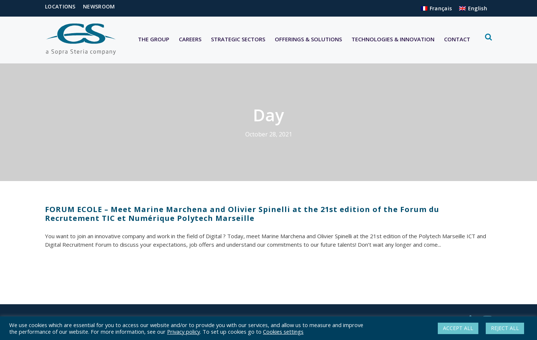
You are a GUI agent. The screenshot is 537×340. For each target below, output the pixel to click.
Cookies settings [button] (283, 331)
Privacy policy (183, 331)
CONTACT (457, 39)
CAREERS (190, 39)
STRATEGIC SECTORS (238, 39)
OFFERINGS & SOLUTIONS (308, 39)
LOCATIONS (60, 6)
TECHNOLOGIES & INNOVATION (392, 39)
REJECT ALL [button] (505, 328)
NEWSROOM (99, 6)
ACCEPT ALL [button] (458, 328)
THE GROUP (153, 39)
